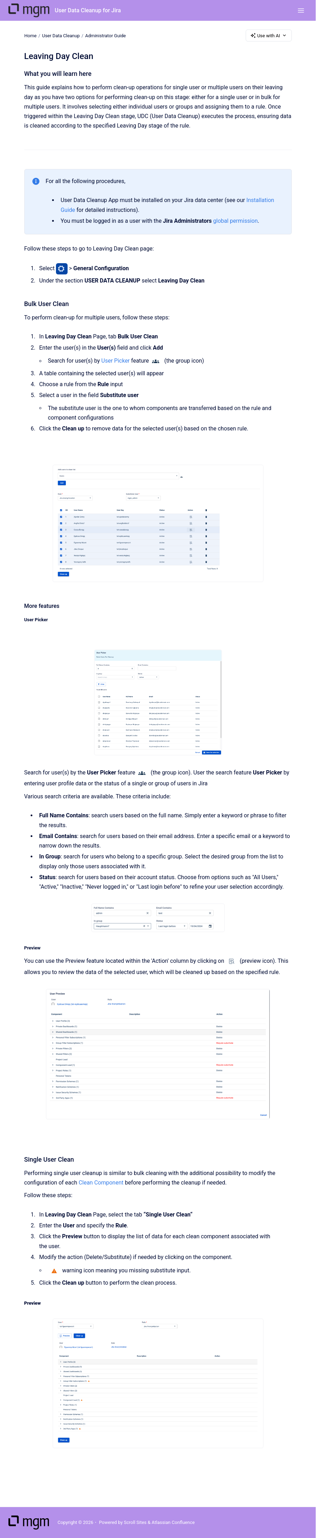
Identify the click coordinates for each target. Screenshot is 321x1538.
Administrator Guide (105, 35)
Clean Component (100, 1182)
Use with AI (268, 35)
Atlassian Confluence (173, 1522)
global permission (235, 221)
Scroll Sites (135, 1522)
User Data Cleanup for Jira (88, 10)
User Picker (115, 361)
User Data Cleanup (61, 35)
